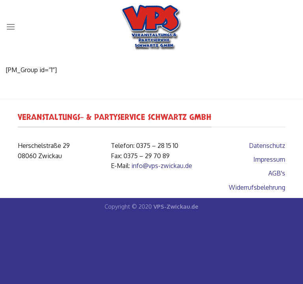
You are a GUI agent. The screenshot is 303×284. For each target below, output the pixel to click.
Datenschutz (267, 145)
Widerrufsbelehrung (257, 187)
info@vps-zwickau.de (161, 166)
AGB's (276, 173)
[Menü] (10, 26)
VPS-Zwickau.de (175, 206)
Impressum (269, 159)
